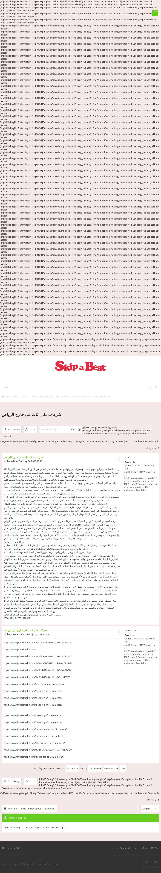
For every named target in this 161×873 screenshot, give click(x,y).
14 (133, 635)
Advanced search (79, 429)
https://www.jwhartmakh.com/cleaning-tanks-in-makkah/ (34, 736)
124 (133, 462)
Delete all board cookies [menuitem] (134, 848)
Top (157, 848)
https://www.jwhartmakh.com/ (20, 649)
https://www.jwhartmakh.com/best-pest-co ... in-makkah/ (34, 756)
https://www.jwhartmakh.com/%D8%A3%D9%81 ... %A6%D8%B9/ (38, 663)
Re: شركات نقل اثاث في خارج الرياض (25, 630)
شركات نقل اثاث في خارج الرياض (31, 414)
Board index (29, 396)
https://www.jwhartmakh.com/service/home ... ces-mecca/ (34, 684)
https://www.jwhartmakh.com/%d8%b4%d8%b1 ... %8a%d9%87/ (37, 677)
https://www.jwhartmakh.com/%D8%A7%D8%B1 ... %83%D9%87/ (38, 642)
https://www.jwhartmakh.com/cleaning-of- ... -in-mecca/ (33, 691)
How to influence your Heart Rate (92, 396)
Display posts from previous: (56, 768)
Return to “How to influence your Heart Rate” (31, 808)
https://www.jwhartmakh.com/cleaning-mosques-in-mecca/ (35, 729)
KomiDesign (53, 864)
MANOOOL (130, 630)
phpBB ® (20, 864)
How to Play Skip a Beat (54, 396)
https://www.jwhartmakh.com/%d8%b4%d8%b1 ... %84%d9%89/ (37, 670)
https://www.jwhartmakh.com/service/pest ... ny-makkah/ (34, 743)
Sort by (91, 768)
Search (73, 429)
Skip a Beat (12, 396)
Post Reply (14, 429)
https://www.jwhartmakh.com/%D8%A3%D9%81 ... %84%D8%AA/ (38, 749)
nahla (128, 457)
